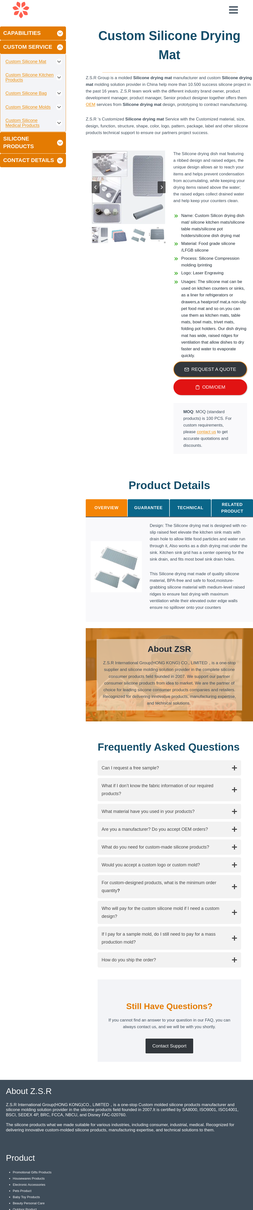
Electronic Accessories (30, 1184)
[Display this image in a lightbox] (116, 566)
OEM (90, 104)
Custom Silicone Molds (28, 107)
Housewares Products (29, 1178)
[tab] (106, 508)
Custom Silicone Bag (26, 93)
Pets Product (23, 1191)
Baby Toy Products (27, 1197)
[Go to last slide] (96, 187)
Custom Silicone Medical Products (22, 123)
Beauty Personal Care (29, 1203)
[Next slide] (162, 187)
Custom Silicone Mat (25, 61)
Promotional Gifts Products (33, 1172)
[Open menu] (233, 9)
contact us (206, 431)
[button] (100, 235)
